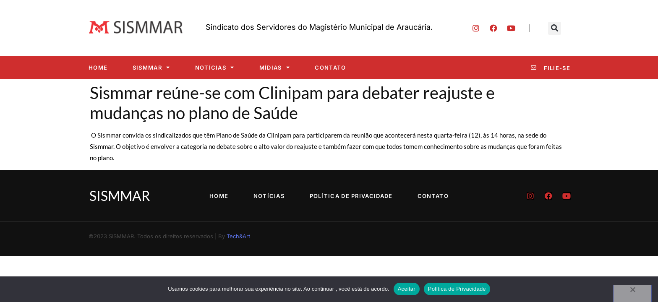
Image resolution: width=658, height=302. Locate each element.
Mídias (274, 67)
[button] (554, 28)
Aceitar (406, 289)
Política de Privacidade (351, 196)
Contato (330, 67)
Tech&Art (238, 236)
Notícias (215, 67)
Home (98, 67)
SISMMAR (151, 67)
